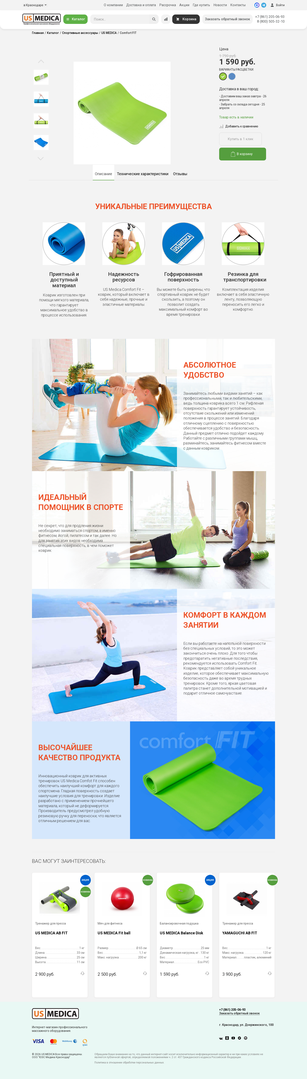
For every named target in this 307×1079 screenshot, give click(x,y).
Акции (184, 5)
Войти (277, 5)
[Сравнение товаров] (166, 19)
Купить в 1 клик (240, 139)
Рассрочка (167, 5)
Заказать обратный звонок (227, 19)
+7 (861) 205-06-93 (270, 17)
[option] (41, 77)
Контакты (238, 5)
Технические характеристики (142, 174)
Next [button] (41, 158)
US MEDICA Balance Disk (181, 933)
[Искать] (154, 19)
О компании (113, 5)
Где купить (201, 5)
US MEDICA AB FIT (51, 933)
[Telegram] (263, 5)
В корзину (242, 154)
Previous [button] (41, 62)
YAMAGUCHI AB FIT (239, 933)
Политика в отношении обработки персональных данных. (129, 1062)
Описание (103, 174)
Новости (220, 5)
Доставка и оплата (141, 5)
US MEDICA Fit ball (114, 933)
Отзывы (180, 174)
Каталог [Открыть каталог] (75, 19)
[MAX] (256, 5)
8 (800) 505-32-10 (271, 21)
